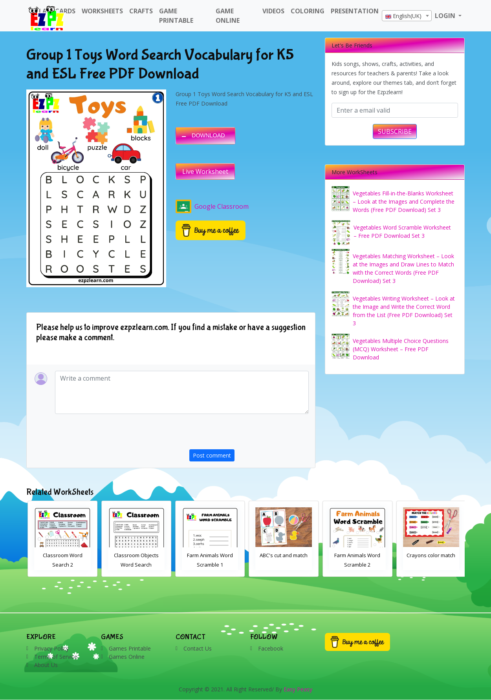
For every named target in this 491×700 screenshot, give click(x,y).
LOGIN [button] (446, 15)
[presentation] (249, 434)
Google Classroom (212, 206)
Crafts (141, 11)
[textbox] (406, 16)
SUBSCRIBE (395, 131)
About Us (46, 665)
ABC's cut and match (356, 555)
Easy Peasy (298, 689)
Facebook (270, 648)
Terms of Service (55, 656)
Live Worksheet (205, 171)
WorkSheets (102, 11)
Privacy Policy (51, 648)
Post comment (212, 455)
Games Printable (130, 648)
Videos (273, 11)
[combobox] (407, 15)
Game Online (228, 16)
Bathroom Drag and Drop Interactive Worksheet (61, 565)
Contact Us (197, 648)
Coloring (307, 11)
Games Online (127, 656)
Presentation (355, 11)
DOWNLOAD (208, 135)
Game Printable (176, 16)
